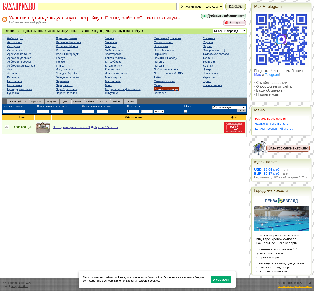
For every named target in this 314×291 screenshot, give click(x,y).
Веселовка (63, 50)
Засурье (110, 46)
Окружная (160, 54)
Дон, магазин (64, 69)
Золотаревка (113, 54)
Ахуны (11, 69)
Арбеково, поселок (19, 61)
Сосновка (209, 38)
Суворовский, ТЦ (214, 50)
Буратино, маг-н (66, 38)
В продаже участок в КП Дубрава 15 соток (85, 127)
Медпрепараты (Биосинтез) (122, 89)
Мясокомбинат (163, 42)
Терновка (209, 61)
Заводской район (67, 73)
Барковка (13, 77)
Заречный (62, 81)
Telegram (272, 75)
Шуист (207, 81)
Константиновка (115, 58)
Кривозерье (112, 69)
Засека (109, 38)
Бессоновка (14, 81)
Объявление (134, 117)
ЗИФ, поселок (114, 50)
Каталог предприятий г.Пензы (274, 128)
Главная (10, 31)
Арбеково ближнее (19, 54)
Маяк (108, 85)
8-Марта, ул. (15, 38)
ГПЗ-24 (60, 65)
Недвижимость (32, 31)
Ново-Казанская (164, 50)
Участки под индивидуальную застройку (111, 31)
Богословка (14, 85)
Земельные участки (62, 31)
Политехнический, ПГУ (168, 73)
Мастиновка (112, 81)
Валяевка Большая (68, 42)
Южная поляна (212, 85)
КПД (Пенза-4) (114, 65)
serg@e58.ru (19, 286)
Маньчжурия (113, 77)
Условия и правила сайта (295, 286)
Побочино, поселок (166, 69)
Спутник (208, 42)
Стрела (207, 46)
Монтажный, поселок (167, 38)
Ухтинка (208, 65)
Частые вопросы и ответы (272, 123)
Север (158, 85)
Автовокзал (14, 42)
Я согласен (221, 279)
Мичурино (111, 93)
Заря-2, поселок (66, 93)
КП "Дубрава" (113, 61)
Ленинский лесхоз (116, 73)
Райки (158, 77)
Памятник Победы (165, 58)
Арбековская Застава (21, 65)
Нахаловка (161, 46)
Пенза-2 (159, 61)
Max (257, 75)
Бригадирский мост (19, 89)
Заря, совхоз (64, 85)
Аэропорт (13, 73)
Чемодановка (211, 73)
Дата (234, 117)
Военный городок (67, 54)
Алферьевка (15, 50)
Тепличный (210, 58)
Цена (22, 117)
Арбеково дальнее (19, 58)
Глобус (60, 58)
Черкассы (209, 77)
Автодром (13, 46)
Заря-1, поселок (66, 89)
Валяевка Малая (67, 46)
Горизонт (62, 61)
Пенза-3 (159, 65)
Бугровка (13, 93)
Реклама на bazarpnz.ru (270, 118)
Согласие (160, 93)
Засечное (111, 42)
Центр (207, 69)
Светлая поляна (164, 81)
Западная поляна (67, 77)
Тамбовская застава (216, 54)
